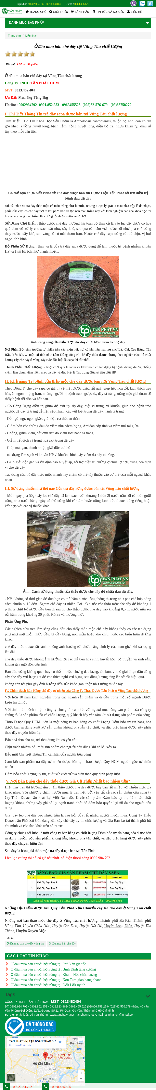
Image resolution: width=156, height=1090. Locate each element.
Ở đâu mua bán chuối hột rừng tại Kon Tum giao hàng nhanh (53, 980)
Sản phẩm (80, 11)
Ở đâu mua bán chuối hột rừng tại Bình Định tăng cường (50, 969)
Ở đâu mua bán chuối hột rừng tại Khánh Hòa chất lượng (51, 975)
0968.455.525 (81, 4)
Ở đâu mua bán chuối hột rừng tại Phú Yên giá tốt (45, 964)
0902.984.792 (36, 4)
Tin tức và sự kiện (108, 11)
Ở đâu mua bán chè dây (62, 943)
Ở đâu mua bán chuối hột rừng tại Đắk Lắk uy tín (45, 985)
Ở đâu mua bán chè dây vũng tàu (25, 943)
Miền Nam (31, 35)
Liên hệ (134, 11)
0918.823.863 (54, 4)
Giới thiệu (58, 11)
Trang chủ (36, 11)
